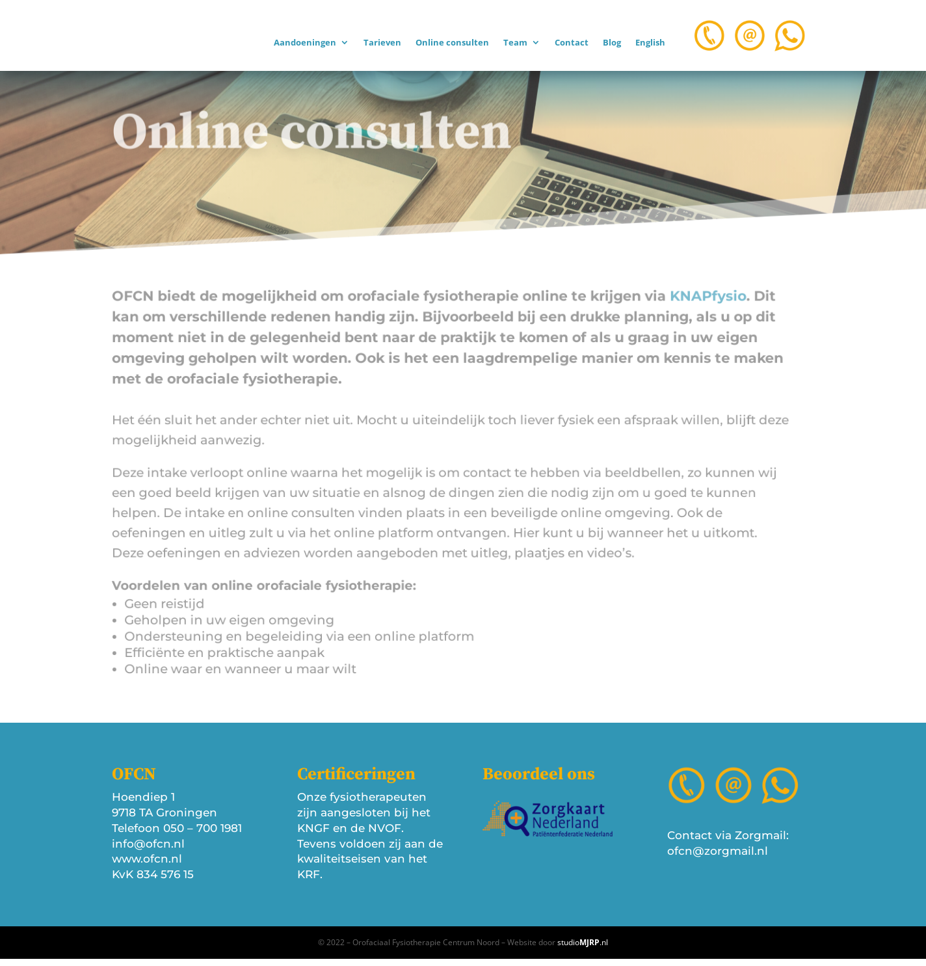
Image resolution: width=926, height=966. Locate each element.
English (650, 43)
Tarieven (382, 43)
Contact (572, 43)
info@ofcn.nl (148, 850)
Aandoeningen (305, 43)
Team (515, 43)
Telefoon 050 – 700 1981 (177, 835)
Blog (612, 43)
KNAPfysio (684, 305)
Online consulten (452, 43)
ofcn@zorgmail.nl (717, 858)
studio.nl (582, 949)
